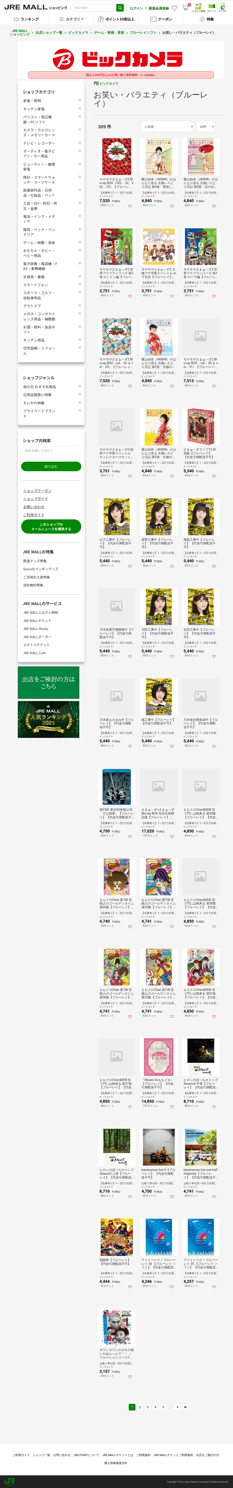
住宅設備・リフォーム (39, 350)
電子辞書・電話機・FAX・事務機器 (40, 265)
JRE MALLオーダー (37, 636)
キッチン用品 (34, 339)
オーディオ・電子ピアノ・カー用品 (39, 153)
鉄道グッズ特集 (35, 560)
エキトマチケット (36, 644)
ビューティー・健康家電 (39, 166)
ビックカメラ (78, 32)
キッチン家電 (34, 108)
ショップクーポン (37, 489)
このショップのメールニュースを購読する (51, 526)
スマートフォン (35, 283)
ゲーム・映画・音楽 (109, 32)
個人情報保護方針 (115, 1462)
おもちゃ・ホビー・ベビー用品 (39, 252)
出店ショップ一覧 (49, 32)
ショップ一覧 (41, 1454)
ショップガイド (35, 497)
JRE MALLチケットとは (117, 1454)
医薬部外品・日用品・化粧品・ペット (39, 192)
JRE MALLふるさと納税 (40, 612)
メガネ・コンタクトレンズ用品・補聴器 (39, 316)
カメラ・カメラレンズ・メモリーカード (39, 132)
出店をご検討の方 (207, 1454)
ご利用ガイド (34, 514)
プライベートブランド (39, 412)
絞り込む (51, 465)
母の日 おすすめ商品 (39, 385)
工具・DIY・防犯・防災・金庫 (40, 205)
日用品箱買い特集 (37, 394)
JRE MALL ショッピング (20, 32)
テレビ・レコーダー (39, 142)
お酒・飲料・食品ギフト (39, 329)
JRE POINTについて (86, 1454)
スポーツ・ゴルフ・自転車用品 (39, 295)
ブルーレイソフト (143, 32)
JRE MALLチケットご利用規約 (173, 1454)
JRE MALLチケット (37, 620)
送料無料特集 (33, 584)
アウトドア (32, 305)
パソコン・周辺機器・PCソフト (37, 118)
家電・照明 (32, 100)
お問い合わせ (34, 506)
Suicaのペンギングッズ (40, 568)
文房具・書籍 (34, 275)
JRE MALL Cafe (34, 652)
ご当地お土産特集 (36, 576)
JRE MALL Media (35, 628)
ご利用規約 (143, 1454)
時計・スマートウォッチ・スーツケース (39, 179)
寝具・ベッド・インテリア (39, 231)
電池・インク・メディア (39, 218)
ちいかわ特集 (34, 402)
